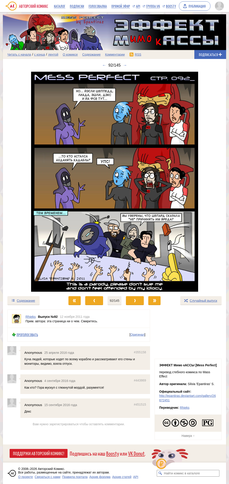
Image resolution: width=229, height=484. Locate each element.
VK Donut (136, 453)
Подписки (77, 6)
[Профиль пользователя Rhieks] (16, 318)
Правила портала (75, 477)
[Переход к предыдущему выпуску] (31, 182)
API (138, 6)
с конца (39, 54)
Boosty (171, 6)
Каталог (59, 6)
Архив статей (121, 477)
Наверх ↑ (188, 436)
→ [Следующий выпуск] (125, 65)
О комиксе (70, 54)
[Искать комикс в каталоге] (160, 473)
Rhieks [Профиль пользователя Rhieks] (30, 316)
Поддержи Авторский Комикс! (38, 453)
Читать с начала (19, 54)
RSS (138, 54)
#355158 (140, 352)
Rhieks (184, 407)
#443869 (140, 380)
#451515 (140, 404)
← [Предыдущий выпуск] (104, 65)
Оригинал (137, 334)
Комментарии (115, 54)
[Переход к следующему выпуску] (114, 182)
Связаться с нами (47, 477)
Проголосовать (27, 334)
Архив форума (99, 477)
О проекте (25, 477)
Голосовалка (98, 6)
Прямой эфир (120, 6)
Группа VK (153, 6)
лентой (53, 54)
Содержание (91, 54)
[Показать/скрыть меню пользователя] (219, 6)
